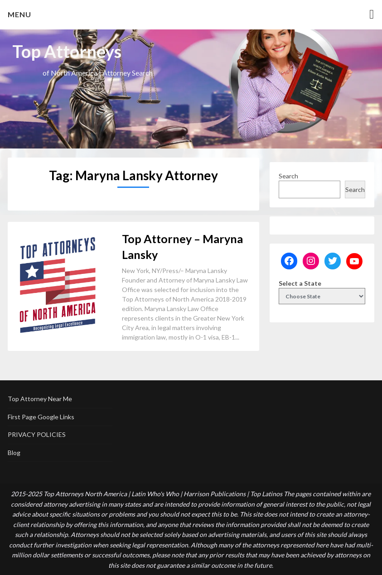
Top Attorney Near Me (40, 398)
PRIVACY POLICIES (37, 434)
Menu (19, 14)
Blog (14, 452)
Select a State (300, 283)
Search (288, 176)
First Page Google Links (41, 417)
